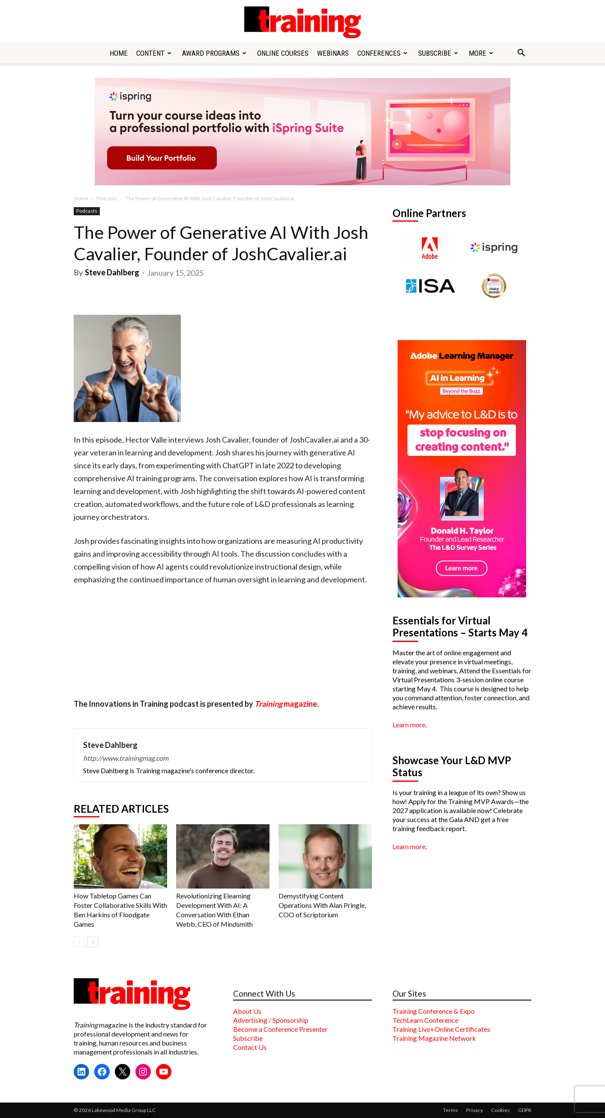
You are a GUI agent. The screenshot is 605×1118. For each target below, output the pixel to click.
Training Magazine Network (434, 1038)
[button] (521, 53)
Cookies (500, 1110)
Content (153, 53)
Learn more (408, 724)
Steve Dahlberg (112, 272)
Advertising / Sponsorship (270, 1020)
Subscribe (438, 53)
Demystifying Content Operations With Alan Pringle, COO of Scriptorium (322, 905)
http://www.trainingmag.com (125, 758)
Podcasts (106, 198)
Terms (450, 1110)
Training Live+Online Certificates (441, 1029)
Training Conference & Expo (433, 1011)
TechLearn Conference (425, 1020)
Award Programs (214, 53)
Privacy (474, 1110)
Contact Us (250, 1047)
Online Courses (282, 53)
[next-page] (92, 942)
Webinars (333, 53)
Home (119, 53)
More (481, 53)
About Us (247, 1011)
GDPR (524, 1110)
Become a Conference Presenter (280, 1029)
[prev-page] (79, 942)
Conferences (382, 53)
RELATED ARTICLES (121, 809)
